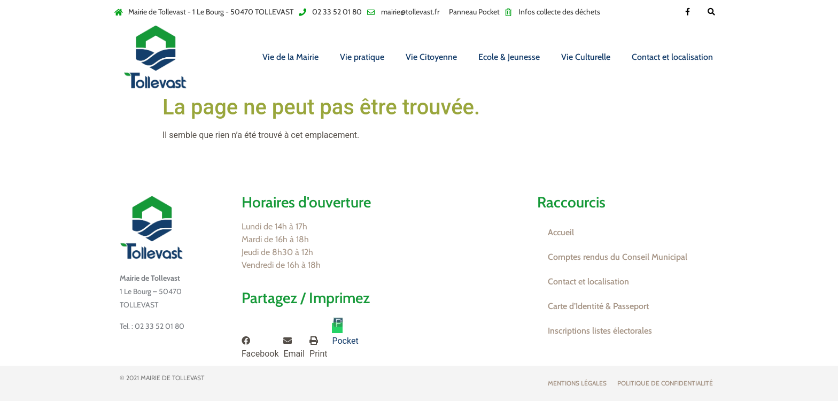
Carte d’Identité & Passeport (598, 306)
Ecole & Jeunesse (509, 57)
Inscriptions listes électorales (600, 331)
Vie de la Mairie (290, 57)
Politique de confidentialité (665, 383)
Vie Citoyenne (431, 57)
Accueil (561, 232)
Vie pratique (362, 57)
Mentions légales (577, 383)
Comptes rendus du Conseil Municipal (617, 257)
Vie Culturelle (585, 57)
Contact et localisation (672, 57)
